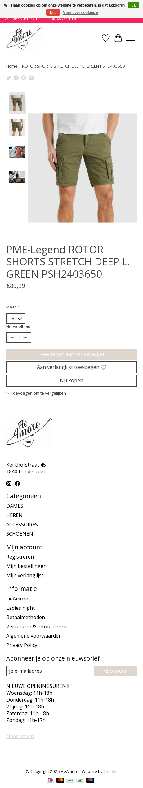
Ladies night (20, 608)
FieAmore (17, 599)
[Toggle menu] (130, 38)
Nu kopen (71, 381)
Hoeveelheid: (18, 327)
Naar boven (20, 736)
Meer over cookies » (80, 13)
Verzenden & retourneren (36, 627)
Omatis (110, 772)
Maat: (13, 307)
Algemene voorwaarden (34, 636)
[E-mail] (49, 671)
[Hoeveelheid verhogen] (25, 338)
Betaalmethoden (25, 617)
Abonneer (115, 671)
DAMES (14, 506)
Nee (53, 13)
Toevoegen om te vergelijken (35, 393)
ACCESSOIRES (22, 524)
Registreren (20, 557)
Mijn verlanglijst (24, 576)
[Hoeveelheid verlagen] (12, 338)
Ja (134, 5)
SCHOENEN (19, 534)
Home (11, 66)
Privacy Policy (21, 645)
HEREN (14, 515)
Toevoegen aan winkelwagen (72, 354)
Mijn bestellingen (26, 566)
